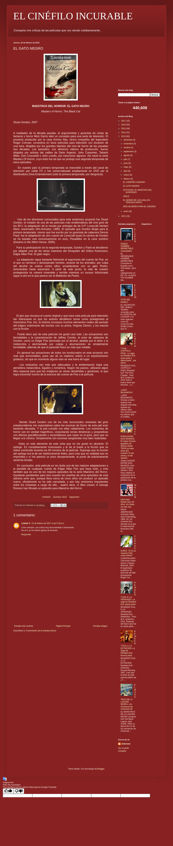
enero (126, 211)
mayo (126, 167)
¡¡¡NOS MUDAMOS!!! (127, 391)
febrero (127, 179)
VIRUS (126, 196)
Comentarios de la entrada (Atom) (41, 631)
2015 (123, 128)
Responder (26, 534)
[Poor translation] (18, 791)
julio (126, 159)
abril (126, 171)
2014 (123, 132)
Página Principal (63, 626)
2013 (123, 136)
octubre (127, 147)
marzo (127, 175)
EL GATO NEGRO (131, 186)
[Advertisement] (61, 604)
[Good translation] (8, 791)
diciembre (128, 140)
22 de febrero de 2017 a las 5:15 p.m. (48, 523)
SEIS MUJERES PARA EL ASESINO (139, 206)
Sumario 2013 (60, 497)
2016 (123, 125)
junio (126, 163)
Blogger (100, 769)
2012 (123, 216)
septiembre (129, 151)
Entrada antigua (100, 626)
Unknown (125, 744)
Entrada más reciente (23, 626)
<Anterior (46, 497)
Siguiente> (74, 497)
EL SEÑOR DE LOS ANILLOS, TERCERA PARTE (136, 201)
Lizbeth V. (26, 523)
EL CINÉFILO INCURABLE (73, 16)
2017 (123, 121)
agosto (127, 155)
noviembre (128, 143)
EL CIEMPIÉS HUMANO (134, 182)
